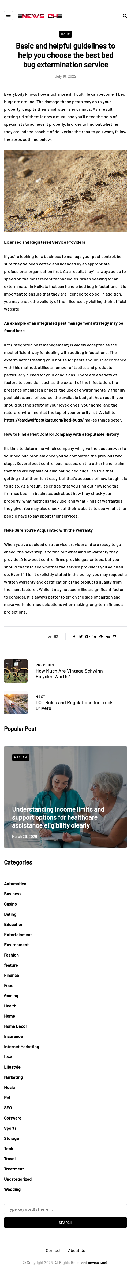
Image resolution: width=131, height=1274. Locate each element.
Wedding (12, 1189)
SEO (8, 1107)
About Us (76, 1250)
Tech (8, 1148)
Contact (53, 1250)
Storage (11, 1138)
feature (11, 964)
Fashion (11, 954)
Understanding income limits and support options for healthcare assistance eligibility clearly (58, 817)
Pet (7, 1097)
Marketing (13, 1077)
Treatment (14, 1168)
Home (65, 34)
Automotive (15, 883)
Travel (10, 1158)
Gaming (11, 995)
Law (8, 1056)
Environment (16, 944)
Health (20, 757)
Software (12, 1117)
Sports (10, 1128)
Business (12, 893)
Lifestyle (12, 1066)
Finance (11, 975)
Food (8, 985)
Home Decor (15, 1026)
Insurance (13, 1036)
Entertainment (18, 934)
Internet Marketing (21, 1046)
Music (9, 1087)
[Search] (65, 1209)
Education (13, 924)
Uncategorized (18, 1178)
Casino (10, 903)
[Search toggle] (123, 15)
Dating (10, 914)
